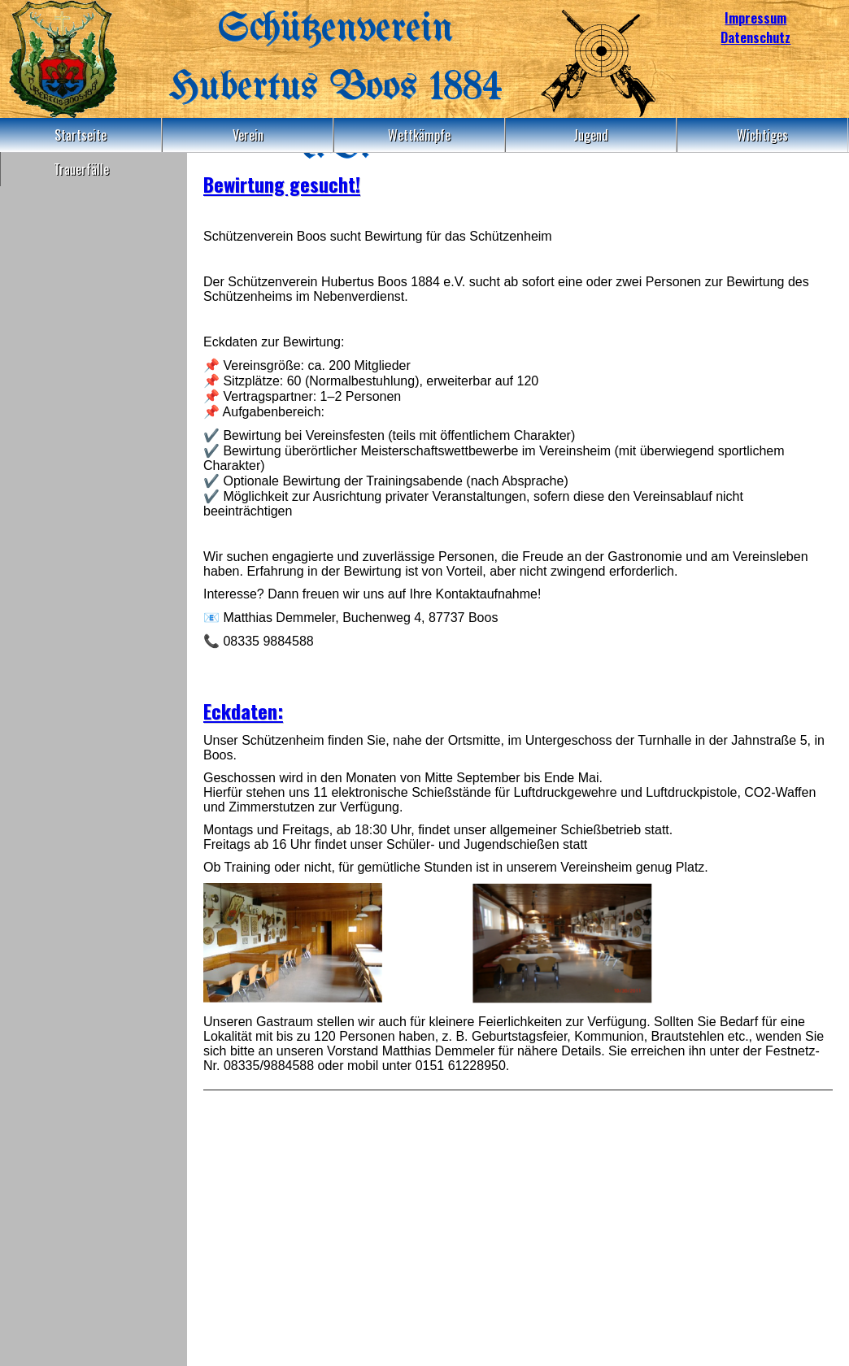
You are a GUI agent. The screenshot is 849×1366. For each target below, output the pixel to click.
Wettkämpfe (419, 135)
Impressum (755, 18)
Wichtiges (762, 135)
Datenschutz (755, 37)
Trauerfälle (81, 169)
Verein (248, 135)
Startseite (80, 135)
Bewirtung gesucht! (281, 183)
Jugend (590, 135)
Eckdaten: (243, 710)
